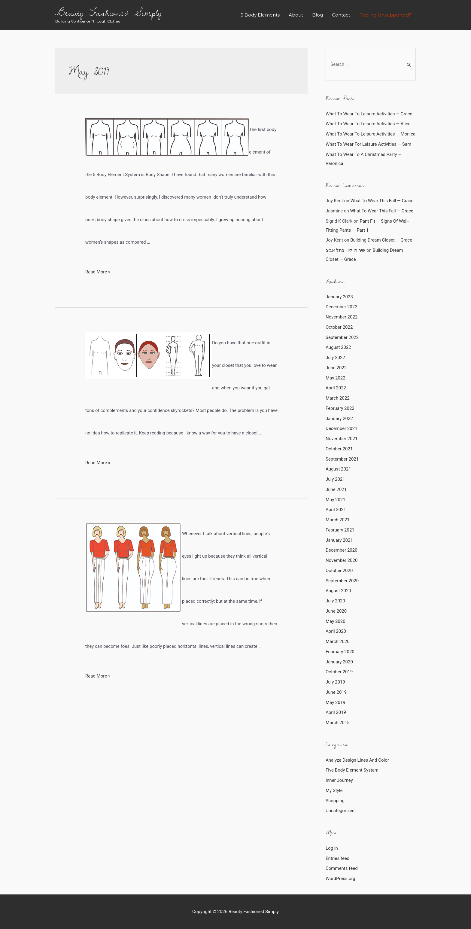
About (296, 15)
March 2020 (338, 641)
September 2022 (342, 337)
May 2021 (335, 499)
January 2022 (339, 418)
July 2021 (335, 479)
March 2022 (338, 398)
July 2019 (335, 682)
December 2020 (341, 550)
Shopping (335, 800)
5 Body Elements (260, 15)
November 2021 (341, 438)
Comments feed (342, 868)
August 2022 (338, 347)
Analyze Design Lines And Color (357, 760)
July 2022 (335, 357)
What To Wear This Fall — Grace (381, 200)
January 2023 (339, 297)
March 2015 (338, 722)
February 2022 (340, 408)
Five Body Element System (352, 770)
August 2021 (338, 469)
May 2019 (335, 702)
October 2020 (339, 570)
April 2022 (336, 388)
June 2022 (336, 367)
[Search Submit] (409, 65)
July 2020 (335, 601)
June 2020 (336, 611)
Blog (317, 15)
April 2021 (336, 509)
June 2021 (336, 489)
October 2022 (339, 327)
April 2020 (336, 631)
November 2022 (341, 317)
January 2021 (339, 540)
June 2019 (336, 692)
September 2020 (342, 580)
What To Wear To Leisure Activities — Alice (368, 123)
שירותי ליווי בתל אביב (345, 250)
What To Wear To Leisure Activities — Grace (369, 114)
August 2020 (338, 590)
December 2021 (341, 428)
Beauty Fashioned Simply (108, 12)
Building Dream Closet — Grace (381, 240)
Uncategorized (340, 810)
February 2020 (340, 651)
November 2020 (341, 560)
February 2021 (340, 530)
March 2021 (338, 519)
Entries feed (337, 858)
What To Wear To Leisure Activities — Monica (370, 134)
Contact (341, 15)
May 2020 (335, 621)
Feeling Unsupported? (385, 15)
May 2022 (335, 378)
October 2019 (339, 672)
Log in (332, 848)
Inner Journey (339, 780)
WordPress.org (340, 878)
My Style (334, 790)
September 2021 (342, 459)
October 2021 (339, 449)
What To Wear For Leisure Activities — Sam (368, 144)
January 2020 (339, 662)
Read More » (97, 272)
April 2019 (336, 712)
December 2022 (341, 306)
